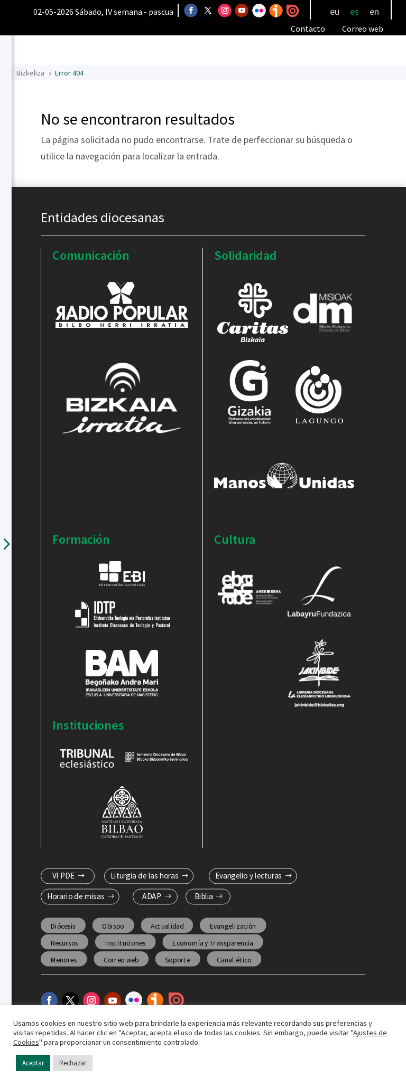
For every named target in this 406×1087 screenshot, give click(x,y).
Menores (63, 959)
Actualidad (167, 925)
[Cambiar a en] (374, 11)
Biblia (204, 896)
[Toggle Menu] (357, 51)
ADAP (152, 896)
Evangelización (232, 925)
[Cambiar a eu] (335, 11)
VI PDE (63, 876)
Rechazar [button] (72, 1062)
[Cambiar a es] (354, 11)
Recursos (64, 942)
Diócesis (63, 925)
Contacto (308, 28)
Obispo (113, 925)
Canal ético (234, 959)
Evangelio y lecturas (248, 876)
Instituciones (125, 942)
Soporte (177, 959)
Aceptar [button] (33, 1062)
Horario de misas (75, 896)
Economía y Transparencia (212, 942)
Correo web (362, 28)
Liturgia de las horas (144, 876)
